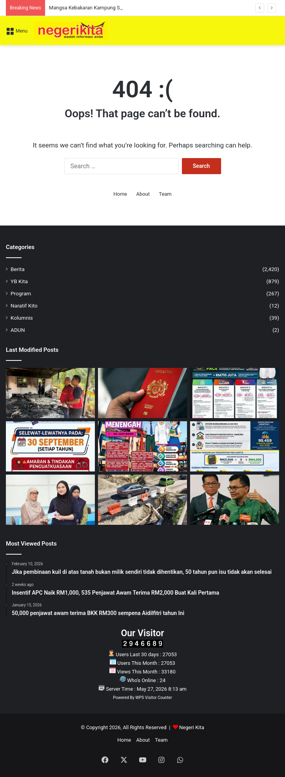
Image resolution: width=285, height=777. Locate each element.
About (143, 194)
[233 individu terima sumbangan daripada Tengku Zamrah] (50, 500)
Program (21, 293)
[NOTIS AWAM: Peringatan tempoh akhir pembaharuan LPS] (50, 446)
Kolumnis (22, 318)
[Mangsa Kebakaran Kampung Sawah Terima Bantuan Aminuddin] (50, 393)
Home (120, 194)
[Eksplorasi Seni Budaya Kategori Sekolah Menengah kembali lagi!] (142, 446)
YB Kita (19, 281)
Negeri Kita (191, 727)
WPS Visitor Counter (153, 697)
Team (165, 194)
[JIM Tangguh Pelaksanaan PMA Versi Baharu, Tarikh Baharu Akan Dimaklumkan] (142, 393)
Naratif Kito (24, 305)
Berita (18, 269)
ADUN (18, 330)
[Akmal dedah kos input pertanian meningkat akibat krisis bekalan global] (234, 500)
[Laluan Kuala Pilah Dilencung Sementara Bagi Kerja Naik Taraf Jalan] (142, 500)
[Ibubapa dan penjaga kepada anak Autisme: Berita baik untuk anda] (234, 446)
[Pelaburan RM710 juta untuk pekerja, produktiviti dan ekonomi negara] (234, 393)
